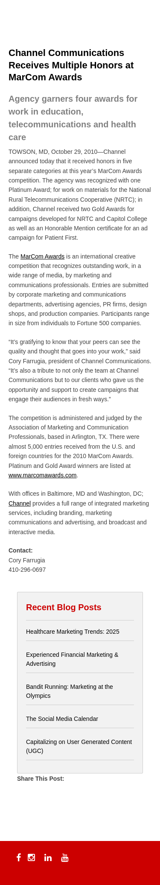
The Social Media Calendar (62, 718)
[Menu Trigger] (20, 18)
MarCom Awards (42, 256)
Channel (20, 503)
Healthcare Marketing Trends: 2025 (72, 631)
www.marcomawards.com (42, 475)
